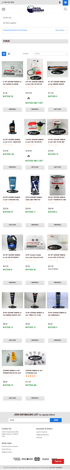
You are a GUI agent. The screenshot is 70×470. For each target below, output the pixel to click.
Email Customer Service (10, 446)
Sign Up (44, 432)
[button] (35, 30)
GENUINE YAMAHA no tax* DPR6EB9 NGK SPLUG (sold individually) (12, 373)
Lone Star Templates (55, 467)
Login (38, 432)
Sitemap (39, 437)
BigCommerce (36, 467)
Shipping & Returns (42, 435)
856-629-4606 (8, 2)
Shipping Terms (7, 452)
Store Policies (6, 449)
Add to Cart (57, 109)
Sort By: (25, 54)
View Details (13, 109)
